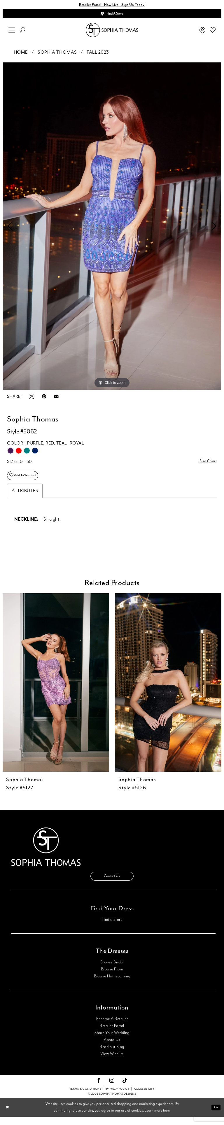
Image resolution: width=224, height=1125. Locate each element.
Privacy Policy (118, 1097)
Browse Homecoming (112, 984)
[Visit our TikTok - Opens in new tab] (125, 1089)
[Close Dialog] (8, 1115)
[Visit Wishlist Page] (213, 33)
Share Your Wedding (111, 1041)
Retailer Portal (112, 1034)
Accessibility (144, 1097)
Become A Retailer (112, 1027)
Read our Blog (112, 1055)
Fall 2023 (98, 55)
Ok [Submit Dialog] (215, 1115)
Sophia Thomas (57, 55)
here (166, 1119)
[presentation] (56, 688)
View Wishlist (111, 1062)
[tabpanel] (112, 228)
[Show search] (22, 33)
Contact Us (112, 883)
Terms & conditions (85, 1097)
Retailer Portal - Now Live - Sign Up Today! (112, 5)
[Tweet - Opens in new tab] (31, 399)
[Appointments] (112, 15)
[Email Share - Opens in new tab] (56, 399)
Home (21, 55)
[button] (12, 32)
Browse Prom (112, 977)
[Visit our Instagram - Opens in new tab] (112, 1089)
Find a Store (112, 927)
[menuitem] (12, 32)
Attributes (25, 496)
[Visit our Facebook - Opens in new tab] (99, 1089)
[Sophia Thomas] (112, 33)
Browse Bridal (112, 970)
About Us (112, 1048)
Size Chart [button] (207, 464)
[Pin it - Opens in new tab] (44, 399)
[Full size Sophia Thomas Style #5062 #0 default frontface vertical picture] (112, 228)
